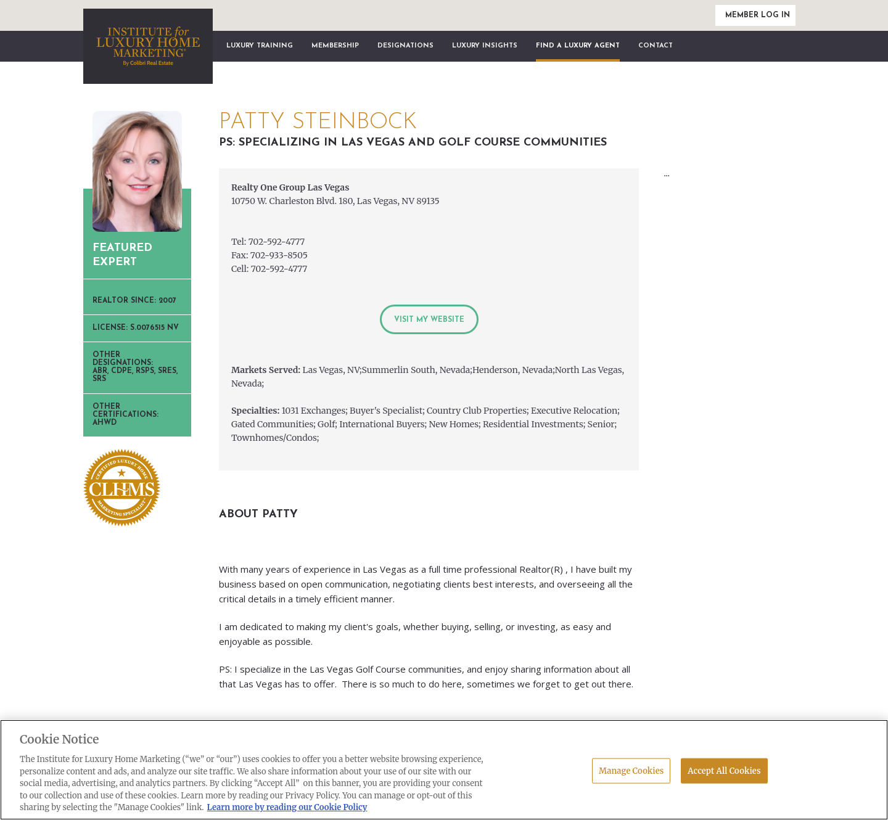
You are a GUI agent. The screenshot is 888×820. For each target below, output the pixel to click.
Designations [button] (405, 46)
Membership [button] (335, 46)
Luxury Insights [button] (484, 46)
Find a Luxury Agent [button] (578, 46)
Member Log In (757, 15)
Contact (655, 46)
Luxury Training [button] (259, 46)
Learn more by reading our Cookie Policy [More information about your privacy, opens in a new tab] (287, 807)
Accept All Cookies (724, 770)
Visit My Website (429, 320)
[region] (444, 770)
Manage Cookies (631, 770)
